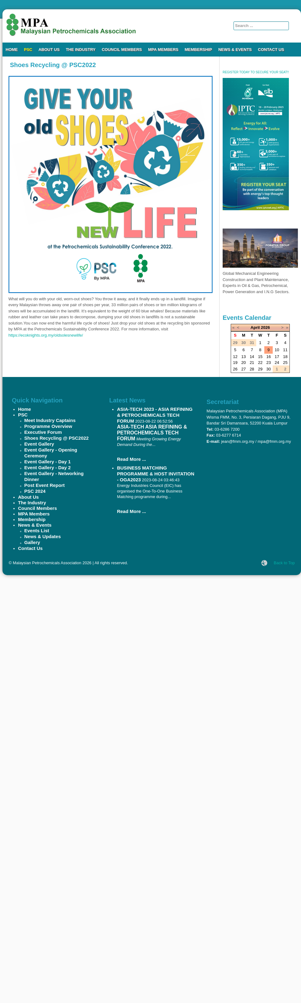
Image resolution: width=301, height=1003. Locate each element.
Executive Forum (43, 432)
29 (260, 369)
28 (252, 369)
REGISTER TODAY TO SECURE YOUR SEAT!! (256, 72)
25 (285, 362)
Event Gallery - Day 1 (47, 461)
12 (235, 356)
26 (235, 369)
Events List (36, 530)
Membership (198, 49)
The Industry (81, 49)
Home (12, 49)
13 (243, 356)
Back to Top (284, 562)
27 (243, 369)
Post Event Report (44, 485)
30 (268, 369)
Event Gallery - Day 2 (47, 467)
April (255, 327)
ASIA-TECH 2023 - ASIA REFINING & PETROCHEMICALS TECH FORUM (154, 415)
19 (235, 362)
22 (260, 362)
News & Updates (42, 536)
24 (277, 362)
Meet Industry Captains (50, 420)
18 (285, 356)
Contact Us (271, 49)
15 (260, 356)
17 (277, 356)
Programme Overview (48, 426)
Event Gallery (39, 444)
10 (277, 349)
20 (243, 362)
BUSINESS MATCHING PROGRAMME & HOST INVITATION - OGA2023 (155, 473)
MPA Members (163, 49)
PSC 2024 (34, 491)
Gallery (32, 542)
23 (268, 362)
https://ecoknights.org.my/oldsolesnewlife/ (45, 335)
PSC (28, 49)
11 (285, 349)
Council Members (122, 49)
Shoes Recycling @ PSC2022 (56, 438)
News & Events (235, 49)
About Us (49, 49)
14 (252, 356)
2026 (265, 327)
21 (252, 362)
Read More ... (131, 459)
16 (268, 356)
